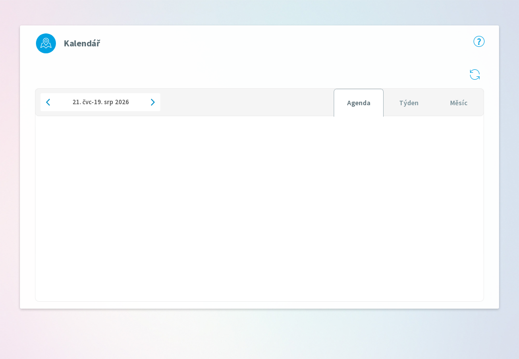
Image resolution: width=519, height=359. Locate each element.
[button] (475, 74)
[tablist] (409, 102)
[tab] (359, 103)
